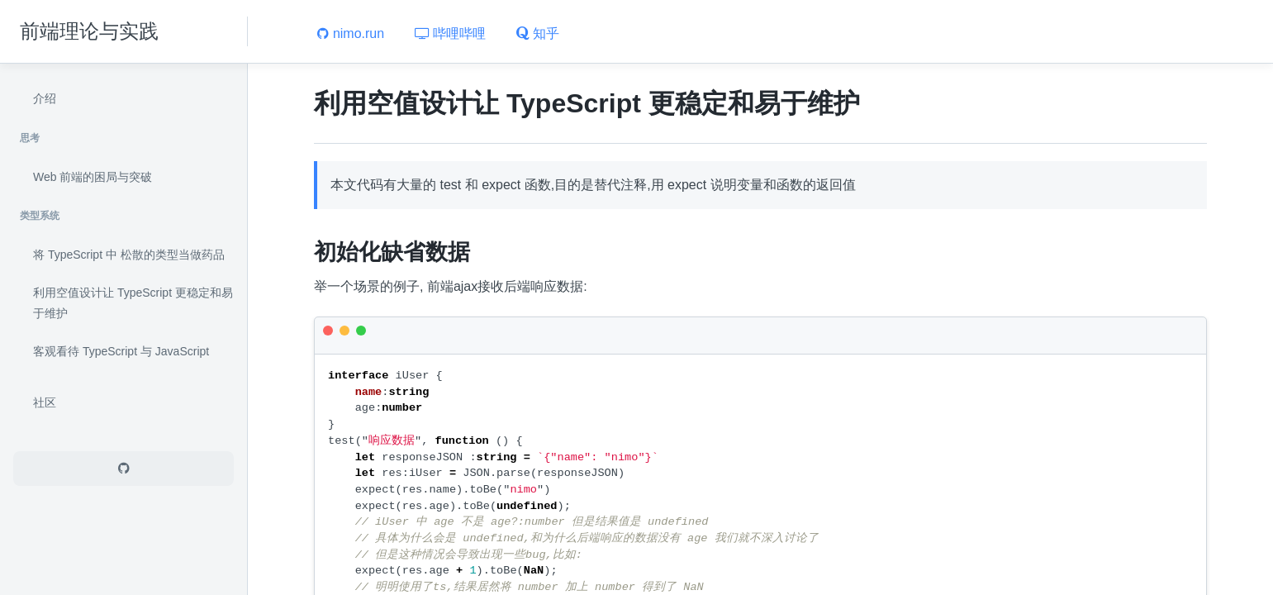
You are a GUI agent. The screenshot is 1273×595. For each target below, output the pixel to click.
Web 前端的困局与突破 (92, 176)
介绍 (44, 98)
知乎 (537, 33)
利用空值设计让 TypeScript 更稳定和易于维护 (133, 303)
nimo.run (350, 33)
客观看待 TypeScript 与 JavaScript (121, 351)
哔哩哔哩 (450, 33)
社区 (44, 402)
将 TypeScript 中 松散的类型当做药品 (129, 254)
